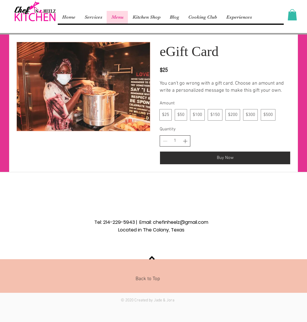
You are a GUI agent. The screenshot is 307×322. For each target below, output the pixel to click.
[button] (292, 14)
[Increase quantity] (185, 141)
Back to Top (148, 279)
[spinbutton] (175, 141)
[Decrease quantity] (165, 141)
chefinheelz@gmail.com (180, 222)
